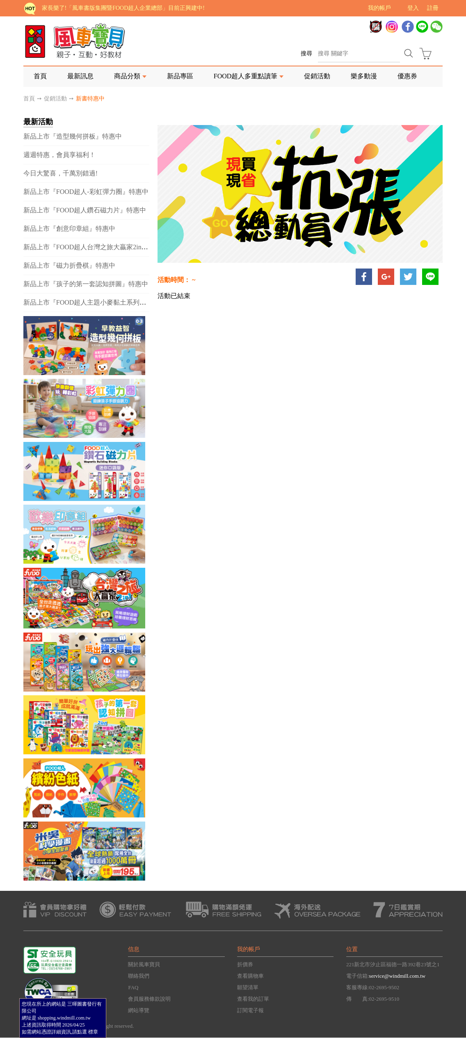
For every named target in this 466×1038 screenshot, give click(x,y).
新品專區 (180, 76)
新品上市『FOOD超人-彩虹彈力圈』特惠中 (85, 191)
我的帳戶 (379, 8)
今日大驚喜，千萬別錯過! (60, 173)
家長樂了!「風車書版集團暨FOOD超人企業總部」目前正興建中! (123, 8)
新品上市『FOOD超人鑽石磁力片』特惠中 (84, 210)
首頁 (40, 76)
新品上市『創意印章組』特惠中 (69, 228)
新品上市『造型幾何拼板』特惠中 (72, 136)
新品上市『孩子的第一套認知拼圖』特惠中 (85, 283)
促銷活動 (317, 76)
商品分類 (127, 76)
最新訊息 (80, 76)
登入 (413, 8)
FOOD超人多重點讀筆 (246, 76)
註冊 (433, 8)
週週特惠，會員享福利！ (59, 154)
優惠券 (407, 76)
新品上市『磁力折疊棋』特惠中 (69, 265)
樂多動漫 (364, 76)
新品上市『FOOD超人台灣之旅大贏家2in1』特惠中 (97, 247)
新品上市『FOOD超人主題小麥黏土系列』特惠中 (94, 302)
